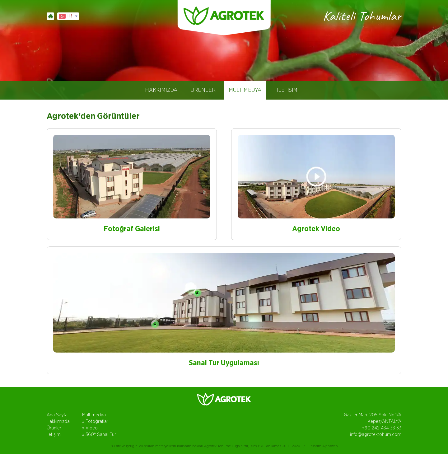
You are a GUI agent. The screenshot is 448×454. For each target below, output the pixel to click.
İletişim (54, 434)
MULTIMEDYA (245, 90)
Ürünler (54, 428)
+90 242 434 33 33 (381, 428)
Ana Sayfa (57, 415)
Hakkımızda (58, 421)
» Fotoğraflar (95, 421)
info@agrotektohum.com (375, 434)
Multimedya (94, 415)
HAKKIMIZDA (161, 90)
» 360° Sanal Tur (99, 434)
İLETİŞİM (287, 90)
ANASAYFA (50, 16)
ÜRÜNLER (203, 90)
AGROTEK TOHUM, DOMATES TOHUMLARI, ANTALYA (224, 15)
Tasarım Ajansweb (323, 446)
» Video (90, 428)
